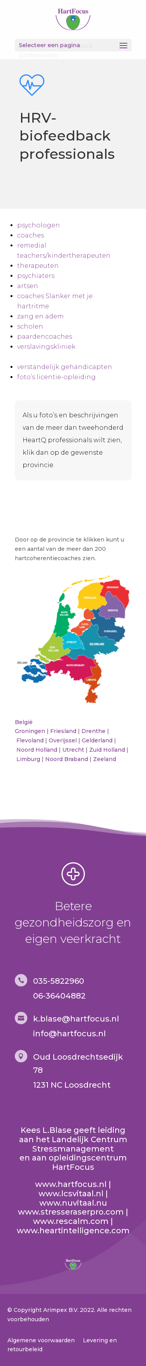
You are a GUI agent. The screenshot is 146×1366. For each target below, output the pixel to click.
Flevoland (30, 740)
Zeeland (104, 759)
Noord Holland (36, 749)
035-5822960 (58, 981)
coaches (30, 235)
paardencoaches (44, 336)
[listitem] (92, 597)
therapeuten (38, 265)
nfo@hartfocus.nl (70, 1033)
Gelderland (97, 740)
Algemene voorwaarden (41, 1340)
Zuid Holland (107, 749)
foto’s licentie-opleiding (56, 377)
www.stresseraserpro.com (71, 1212)
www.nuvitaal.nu (73, 1203)
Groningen (30, 731)
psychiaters (36, 276)
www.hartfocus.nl (71, 1184)
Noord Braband (66, 759)
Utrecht (73, 749)
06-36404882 (59, 995)
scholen (30, 326)
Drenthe (93, 731)
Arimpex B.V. (60, 1309)
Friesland (63, 731)
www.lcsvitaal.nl (71, 1193)
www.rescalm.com (71, 1221)
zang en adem (40, 316)
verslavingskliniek (46, 346)
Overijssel (63, 740)
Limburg (28, 759)
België (24, 722)
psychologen (38, 225)
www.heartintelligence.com (73, 1230)
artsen (27, 286)
